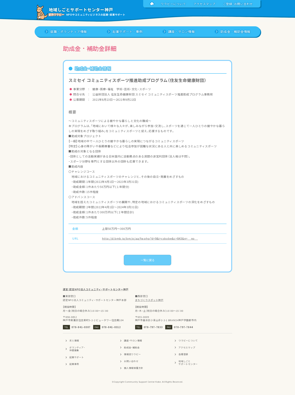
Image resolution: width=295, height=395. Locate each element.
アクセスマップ (187, 347)
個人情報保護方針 (133, 368)
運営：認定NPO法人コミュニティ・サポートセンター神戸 (95, 289)
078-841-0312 (111, 327)
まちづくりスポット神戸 (149, 300)
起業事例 (74, 364)
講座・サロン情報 (133, 340)
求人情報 (74, 340)
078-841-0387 (80, 327)
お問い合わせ (131, 361)
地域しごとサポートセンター (188, 362)
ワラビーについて (188, 340)
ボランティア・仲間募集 (77, 349)
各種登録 (183, 354)
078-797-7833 (153, 327)
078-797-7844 (183, 327)
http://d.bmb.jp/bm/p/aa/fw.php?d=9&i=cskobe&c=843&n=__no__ (150, 238)
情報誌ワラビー (132, 354)
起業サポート (76, 357)
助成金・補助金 (132, 347)
